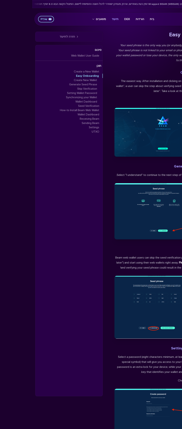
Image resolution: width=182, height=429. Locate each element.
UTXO (63, 131)
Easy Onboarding (55, 76)
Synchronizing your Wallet (49, 97)
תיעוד (83, 19)
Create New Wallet (163, 72)
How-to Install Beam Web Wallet (47, 110)
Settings (62, 127)
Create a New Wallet (54, 71)
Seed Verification (56, 106)
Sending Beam (58, 123)
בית (120, 19)
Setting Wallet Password (159, 348)
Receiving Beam (57, 119)
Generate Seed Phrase (160, 166)
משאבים (67, 19)
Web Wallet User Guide (53, 55)
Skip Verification (165, 249)
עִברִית (13, 19)
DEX (95, 19)
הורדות (108, 19)
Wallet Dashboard (54, 101)
